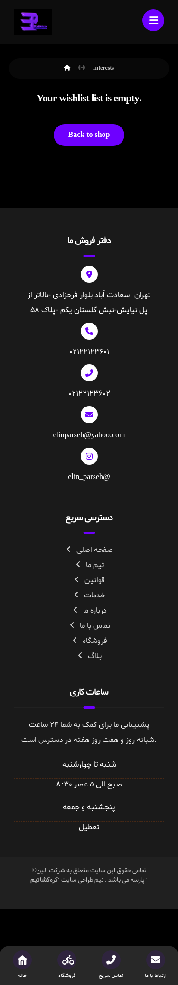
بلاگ (89, 656)
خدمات (89, 595)
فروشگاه (89, 641)
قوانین (89, 580)
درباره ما (89, 610)
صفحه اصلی (89, 550)
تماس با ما (89, 626)
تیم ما (89, 565)
